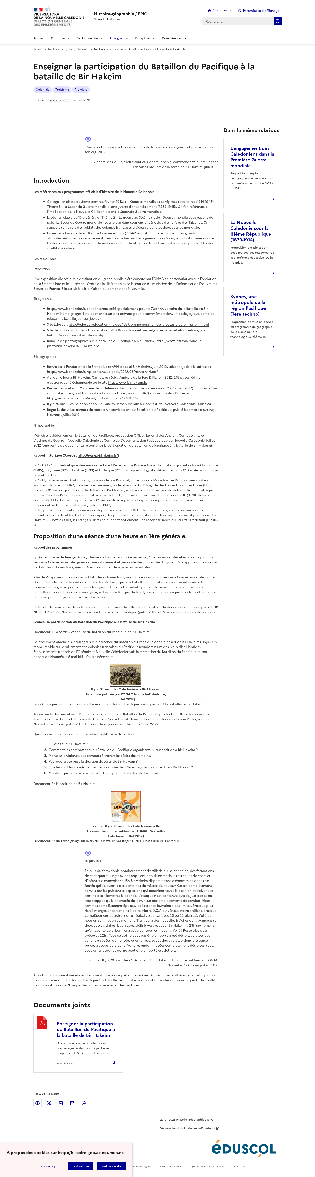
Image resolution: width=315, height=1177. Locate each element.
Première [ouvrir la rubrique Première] (82, 49)
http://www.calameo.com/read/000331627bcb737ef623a (92, 398)
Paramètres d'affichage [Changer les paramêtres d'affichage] (261, 10)
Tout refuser (80, 1166)
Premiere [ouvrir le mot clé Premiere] (81, 89)
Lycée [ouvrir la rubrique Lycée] (68, 49)
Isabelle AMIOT (86, 100)
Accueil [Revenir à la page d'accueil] (38, 38)
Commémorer (172, 38)
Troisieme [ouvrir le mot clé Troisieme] (62, 89)
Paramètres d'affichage (210, 1167)
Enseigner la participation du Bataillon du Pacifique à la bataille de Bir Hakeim (86, 1029)
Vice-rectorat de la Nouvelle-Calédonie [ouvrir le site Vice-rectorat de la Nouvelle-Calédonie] (187, 1128)
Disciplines (142, 38)
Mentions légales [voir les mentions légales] (141, 1167)
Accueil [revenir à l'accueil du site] (37, 49)
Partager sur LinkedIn (61, 1103)
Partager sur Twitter (49, 1103)
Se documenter (87, 38)
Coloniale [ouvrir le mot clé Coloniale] (42, 89)
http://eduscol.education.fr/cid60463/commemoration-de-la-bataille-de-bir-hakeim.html (139, 324)
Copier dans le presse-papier (84, 1103)
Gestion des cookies (171, 1167)
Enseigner (117, 38)
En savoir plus (50, 1166)
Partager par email (72, 1103)
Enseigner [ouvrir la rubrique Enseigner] (53, 49)
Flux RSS (242, 1167)
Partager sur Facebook (37, 1103)
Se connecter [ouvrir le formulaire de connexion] (222, 10)
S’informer (57, 38)
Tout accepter (111, 1166)
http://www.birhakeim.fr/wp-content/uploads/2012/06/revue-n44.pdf (102, 371)
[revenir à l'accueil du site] (120, 14)
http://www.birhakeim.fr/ (66, 308)
